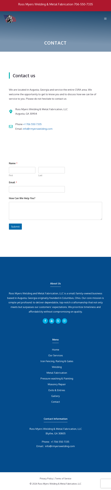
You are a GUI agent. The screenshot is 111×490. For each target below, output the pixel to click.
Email (13, 182)
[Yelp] (58, 321)
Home (55, 349)
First (11, 175)
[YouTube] (51, 321)
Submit (15, 226)
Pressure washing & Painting (56, 378)
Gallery (55, 395)
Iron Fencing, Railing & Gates (56, 361)
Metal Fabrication (57, 372)
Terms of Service (63, 478)
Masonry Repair (57, 384)
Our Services (55, 355)
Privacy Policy (46, 478)
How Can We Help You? (22, 198)
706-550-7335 (83, 4)
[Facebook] (45, 321)
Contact (55, 401)
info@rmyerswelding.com (37, 128)
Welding (57, 366)
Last (40, 175)
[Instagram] (64, 321)
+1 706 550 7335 (32, 124)
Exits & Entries (56, 390)
